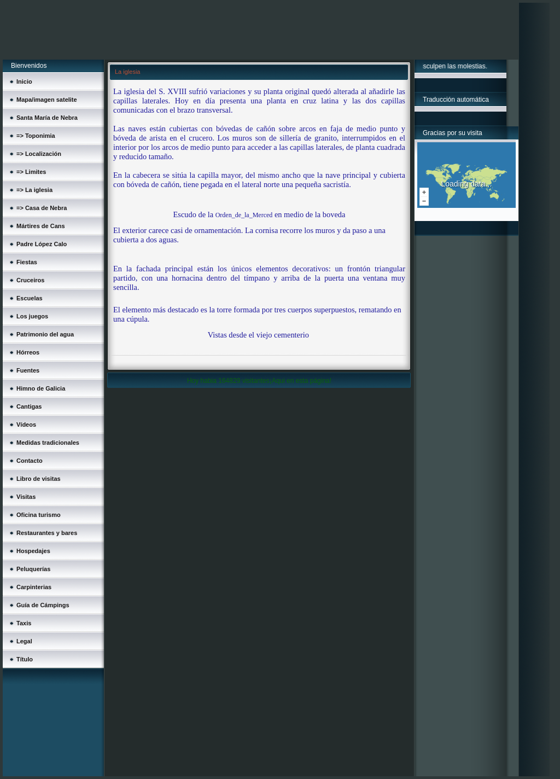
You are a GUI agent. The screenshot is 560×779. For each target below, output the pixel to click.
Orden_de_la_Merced (244, 215)
